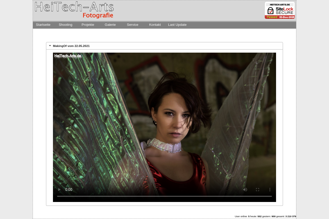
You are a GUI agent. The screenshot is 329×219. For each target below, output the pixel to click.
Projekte (88, 25)
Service (132, 25)
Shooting (65, 25)
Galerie (110, 25)
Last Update (177, 25)
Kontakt (155, 25)
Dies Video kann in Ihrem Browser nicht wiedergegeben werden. (164, 127)
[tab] (164, 46)
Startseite (43, 25)
